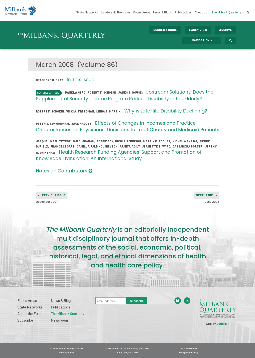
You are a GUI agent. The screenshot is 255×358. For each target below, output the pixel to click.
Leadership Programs (116, 12)
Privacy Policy (66, 352)
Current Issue (165, 29)
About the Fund (29, 313)
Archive (225, 29)
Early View (198, 29)
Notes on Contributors (64, 171)
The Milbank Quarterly (226, 12)
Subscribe (25, 320)
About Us (200, 12)
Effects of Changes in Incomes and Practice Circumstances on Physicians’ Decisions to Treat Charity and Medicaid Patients (127, 126)
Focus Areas (141, 12)
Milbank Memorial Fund (20, 10)
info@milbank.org (188, 352)
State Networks (87, 12)
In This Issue (80, 79)
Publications (183, 12)
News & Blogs (162, 12)
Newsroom (59, 320)
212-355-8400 (189, 348)
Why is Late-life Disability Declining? (165, 111)
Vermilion (223, 323)
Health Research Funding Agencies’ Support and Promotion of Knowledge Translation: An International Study (119, 155)
